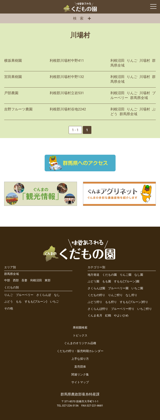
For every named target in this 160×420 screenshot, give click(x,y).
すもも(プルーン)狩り (134, 302)
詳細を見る (80, 63)
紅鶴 (108, 315)
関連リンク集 (80, 374)
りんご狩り (115, 295)
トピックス (80, 335)
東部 (47, 280)
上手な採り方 (80, 359)
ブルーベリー (24, 295)
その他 (8, 308)
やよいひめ (121, 315)
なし (57, 295)
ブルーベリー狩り (122, 309)
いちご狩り (144, 309)
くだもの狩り (96, 295)
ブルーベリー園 (118, 288)
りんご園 (125, 275)
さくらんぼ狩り (98, 309)
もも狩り (111, 302)
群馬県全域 (11, 274)
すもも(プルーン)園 (126, 281)
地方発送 (93, 275)
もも (19, 301)
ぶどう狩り (95, 302)
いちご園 (137, 288)
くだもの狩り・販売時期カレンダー (80, 351)
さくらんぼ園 (96, 288)
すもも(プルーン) (36, 301)
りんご (8, 295)
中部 (7, 280)
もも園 (106, 281)
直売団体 (80, 366)
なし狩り (131, 295)
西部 (16, 280)
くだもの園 (109, 275)
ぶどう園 (93, 281)
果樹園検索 (80, 327)
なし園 (138, 275)
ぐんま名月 (95, 315)
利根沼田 (36, 280)
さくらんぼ (43, 295)
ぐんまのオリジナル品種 (80, 343)
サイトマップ (80, 382)
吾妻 (24, 280)
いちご (54, 301)
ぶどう (8, 301)
